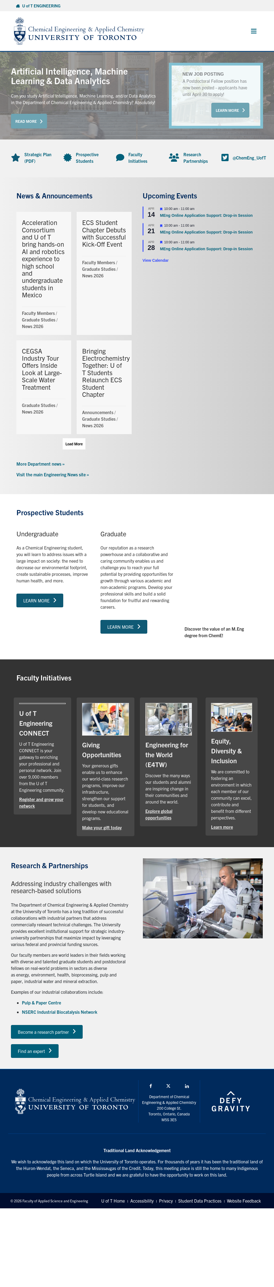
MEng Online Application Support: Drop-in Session (206, 215)
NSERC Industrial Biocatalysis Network (59, 1012)
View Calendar (156, 260)
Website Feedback (244, 1200)
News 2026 (32, 326)
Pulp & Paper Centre (41, 1002)
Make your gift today (102, 827)
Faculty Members (38, 313)
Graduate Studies (38, 319)
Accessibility (142, 1200)
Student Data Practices (199, 1200)
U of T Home (113, 1200)
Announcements (97, 412)
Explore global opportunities (158, 814)
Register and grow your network (41, 802)
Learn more (222, 827)
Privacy (166, 1200)
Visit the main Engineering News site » (52, 474)
